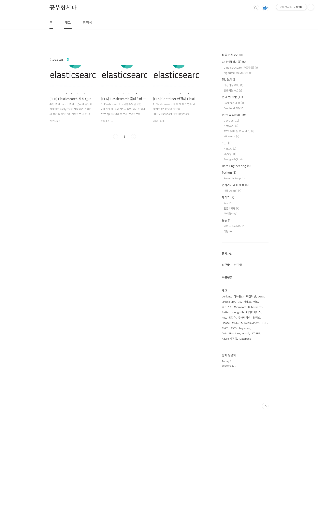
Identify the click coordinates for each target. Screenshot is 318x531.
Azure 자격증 (229, 460)
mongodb (238, 434)
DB (239, 423)
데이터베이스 (253, 434)
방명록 (87, 22)
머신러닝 (251, 418)
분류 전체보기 (233, 176)
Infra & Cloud (234, 236)
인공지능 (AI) (233, 212)
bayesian (244, 450)
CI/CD (225, 450)
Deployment (251, 444)
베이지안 (237, 444)
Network (231, 247)
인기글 (238, 386)
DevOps (231, 242)
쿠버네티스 (244, 439)
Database (245, 460)
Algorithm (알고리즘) (237, 194)
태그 (68, 22)
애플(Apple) (232, 312)
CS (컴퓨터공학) (234, 183)
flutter (226, 434)
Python (229, 294)
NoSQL (230, 270)
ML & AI (229, 201)
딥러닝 (256, 439)
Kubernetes (255, 429)
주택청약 (230, 335)
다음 (133, 136)
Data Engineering (236, 287)
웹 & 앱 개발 (232, 219)
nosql (245, 455)
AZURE (255, 455)
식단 (228, 353)
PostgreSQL (233, 281)
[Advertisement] (124, 179)
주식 (228, 325)
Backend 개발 (234, 224)
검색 (256, 8)
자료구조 (227, 429)
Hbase (226, 444)
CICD (234, 450)
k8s (224, 439)
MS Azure (231, 258)
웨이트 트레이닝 (234, 348)
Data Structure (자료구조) (241, 189)
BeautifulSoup (234, 300)
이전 (115, 136)
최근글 (226, 386)
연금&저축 (231, 330)
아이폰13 (239, 418)
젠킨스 (232, 439)
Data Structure (231, 455)
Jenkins (226, 418)
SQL (227, 265)
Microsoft (240, 429)
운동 (227, 342)
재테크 (228, 319)
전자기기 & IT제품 (235, 307)
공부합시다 (63, 8)
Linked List (228, 423)
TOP (265, 528)
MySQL (230, 276)
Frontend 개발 (234, 230)
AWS (261, 418)
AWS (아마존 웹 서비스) (239, 253)
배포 (255, 423)
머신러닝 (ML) (233, 207)
